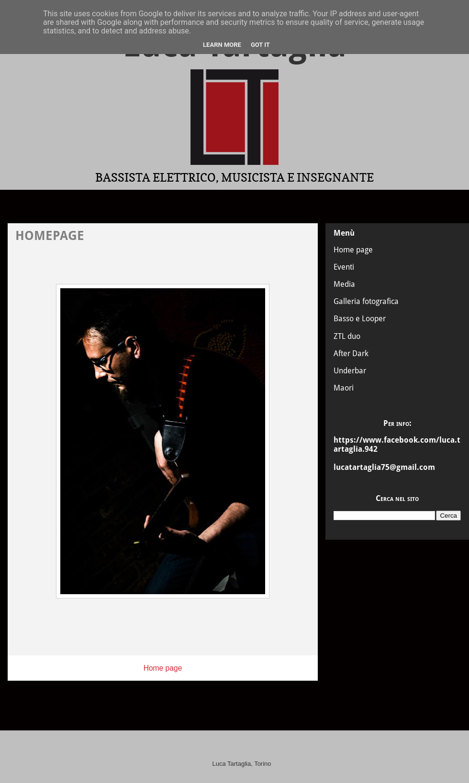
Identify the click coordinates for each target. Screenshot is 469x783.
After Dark (351, 353)
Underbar (350, 370)
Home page (163, 668)
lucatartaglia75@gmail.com (384, 467)
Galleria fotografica (366, 301)
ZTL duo (347, 336)
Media (344, 284)
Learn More (222, 44)
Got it (260, 44)
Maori (344, 387)
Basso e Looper (360, 318)
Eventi (344, 267)
